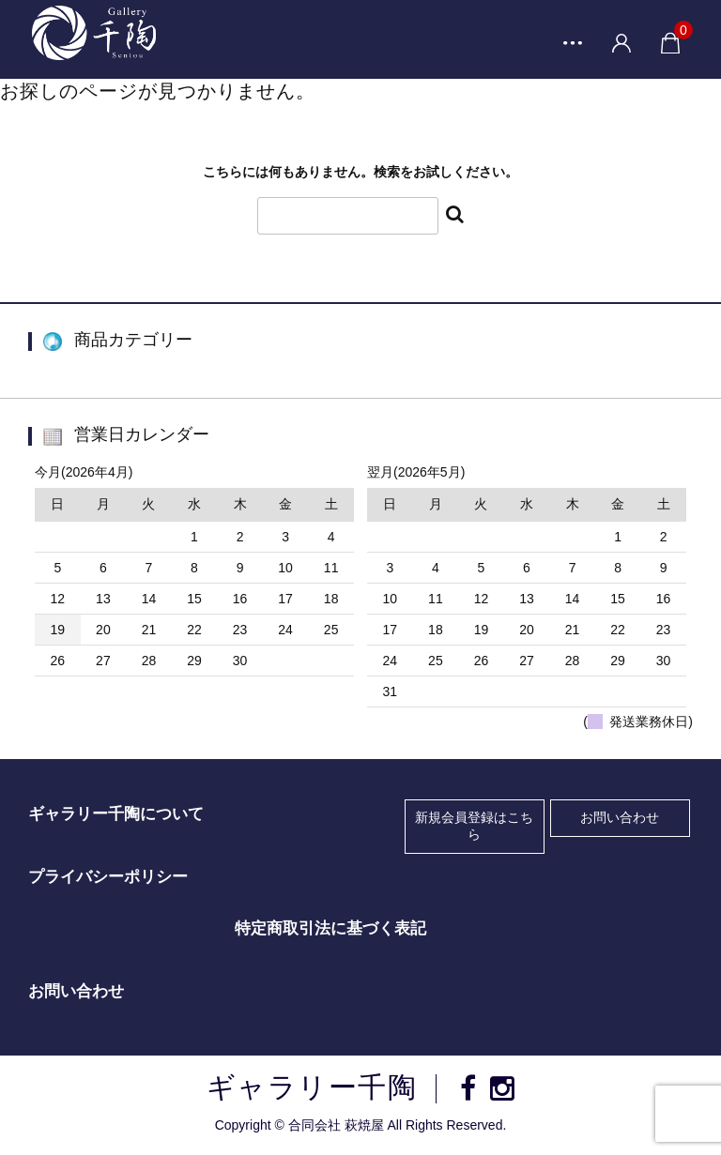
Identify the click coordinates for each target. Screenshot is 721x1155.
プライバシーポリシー (108, 878)
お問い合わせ (619, 819)
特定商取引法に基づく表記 (330, 931)
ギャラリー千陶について (116, 815)
